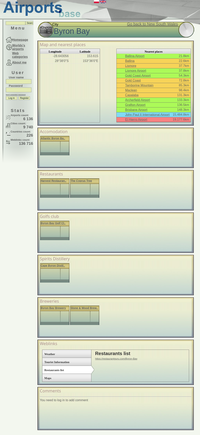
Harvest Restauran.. (53, 180)
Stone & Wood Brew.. (84, 308)
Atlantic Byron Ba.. (53, 138)
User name (16, 77)
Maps (47, 378)
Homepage (20, 39)
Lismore (130, 65)
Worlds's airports (18, 47)
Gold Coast (133, 80)
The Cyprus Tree (81, 180)
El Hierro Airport (136, 119)
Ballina (130, 61)
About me (19, 62)
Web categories (20, 55)
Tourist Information (56, 362)
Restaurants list (54, 370)
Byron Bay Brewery (53, 308)
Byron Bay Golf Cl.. (53, 223)
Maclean (131, 90)
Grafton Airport (135, 105)
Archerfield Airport (137, 100)
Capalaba (132, 95)
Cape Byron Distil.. (53, 265)
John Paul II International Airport (147, 114)
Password (16, 85)
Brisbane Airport (136, 109)
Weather (49, 354)
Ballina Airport (135, 56)
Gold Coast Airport (138, 75)
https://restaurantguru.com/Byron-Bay (116, 358)
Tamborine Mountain (139, 85)
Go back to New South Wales (152, 24)
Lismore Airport (135, 70)
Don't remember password (16, 95)
